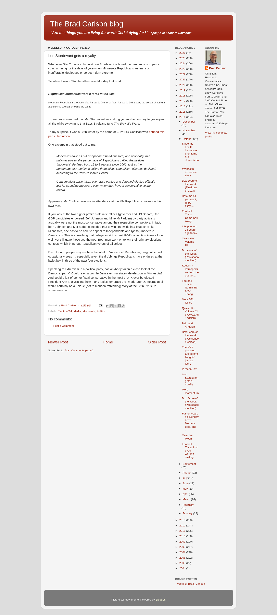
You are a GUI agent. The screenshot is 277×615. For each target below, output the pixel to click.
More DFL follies (188, 301)
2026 (182, 52)
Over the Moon (187, 437)
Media (77, 311)
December (189, 121)
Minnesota (89, 311)
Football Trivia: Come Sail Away (190, 216)
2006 (182, 557)
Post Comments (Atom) (79, 350)
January (188, 513)
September (189, 463)
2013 (182, 520)
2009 (182, 541)
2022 (182, 74)
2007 (182, 552)
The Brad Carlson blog (86, 24)
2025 (182, 58)
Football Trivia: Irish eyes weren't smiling (190, 451)
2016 (182, 106)
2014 (182, 116)
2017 (182, 101)
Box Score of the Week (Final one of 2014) (190, 185)
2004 (182, 568)
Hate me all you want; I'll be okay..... (189, 200)
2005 (182, 563)
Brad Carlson (217, 68)
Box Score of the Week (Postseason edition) (190, 336)
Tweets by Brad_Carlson (190, 583)
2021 (182, 79)
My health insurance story (189, 172)
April (186, 494)
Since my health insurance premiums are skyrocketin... (190, 153)
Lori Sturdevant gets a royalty (190, 379)
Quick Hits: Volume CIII (188, 242)
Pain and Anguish (188, 325)
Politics (101, 311)
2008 (182, 546)
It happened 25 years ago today (189, 230)
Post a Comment (63, 325)
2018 (182, 95)
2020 (182, 85)
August (187, 472)
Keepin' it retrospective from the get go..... (190, 270)
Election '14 (65, 311)
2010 (182, 536)
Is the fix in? (189, 369)
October (188, 138)
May (186, 488)
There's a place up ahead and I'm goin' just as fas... (190, 355)
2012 (182, 525)
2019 (182, 90)
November (189, 130)
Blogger (160, 599)
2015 (182, 111)
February (188, 504)
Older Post (157, 342)
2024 (182, 63)
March (187, 499)
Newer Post (58, 342)
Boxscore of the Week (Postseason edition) (190, 255)
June (186, 483)
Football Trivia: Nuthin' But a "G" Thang (190, 287)
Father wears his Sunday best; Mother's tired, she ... (190, 422)
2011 (182, 530)
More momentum (190, 391)
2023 (182, 68)
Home (108, 342)
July (185, 477)
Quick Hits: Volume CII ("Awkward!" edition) (190, 313)
